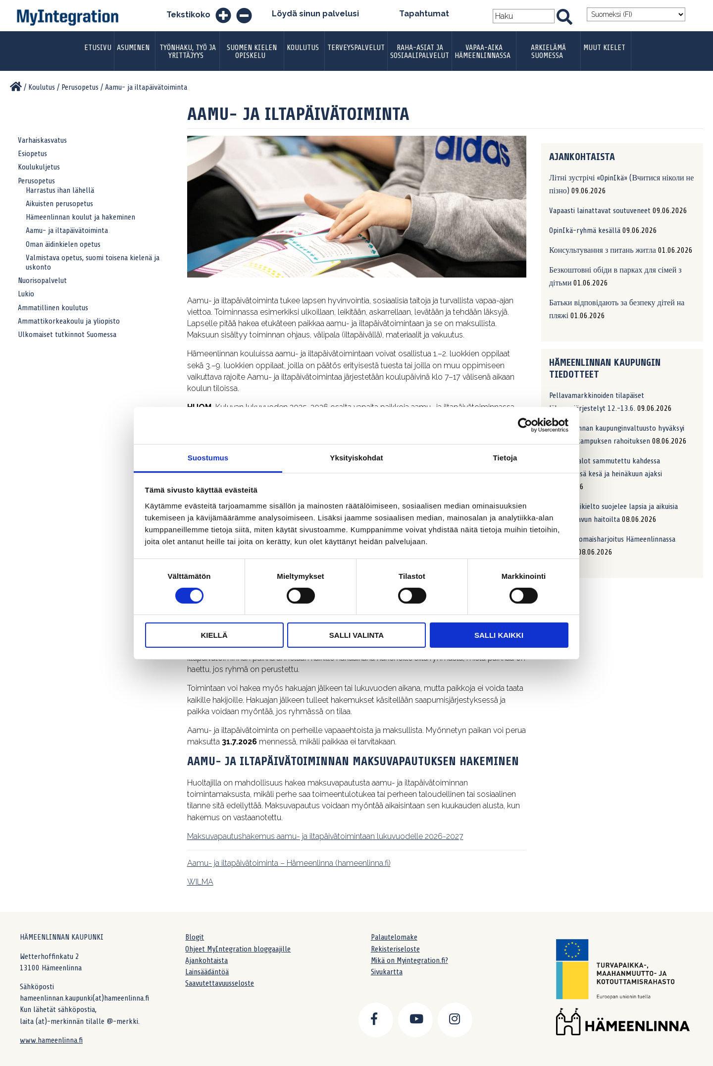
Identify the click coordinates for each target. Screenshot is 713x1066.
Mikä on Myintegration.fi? (409, 960)
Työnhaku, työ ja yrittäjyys (187, 51)
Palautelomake (394, 937)
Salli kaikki (498, 635)
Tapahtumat (424, 13)
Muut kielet (604, 47)
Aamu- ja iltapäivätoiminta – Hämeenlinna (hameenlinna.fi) (289, 863)
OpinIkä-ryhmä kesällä (584, 230)
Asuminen (133, 47)
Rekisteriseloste (395, 949)
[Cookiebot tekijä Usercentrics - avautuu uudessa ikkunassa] (525, 425)
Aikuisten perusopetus (59, 203)
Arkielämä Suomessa (548, 51)
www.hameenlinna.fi (51, 1040)
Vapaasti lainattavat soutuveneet (600, 210)
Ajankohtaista (206, 960)
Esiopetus (32, 153)
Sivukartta (387, 971)
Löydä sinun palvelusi (315, 13)
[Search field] (524, 16)
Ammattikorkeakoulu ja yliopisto (69, 321)
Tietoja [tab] (505, 457)
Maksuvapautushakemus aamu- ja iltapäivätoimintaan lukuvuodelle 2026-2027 (325, 836)
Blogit (194, 937)
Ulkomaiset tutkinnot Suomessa (67, 334)
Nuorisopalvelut (42, 280)
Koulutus (303, 47)
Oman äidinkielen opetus (63, 244)
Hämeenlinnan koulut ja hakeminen (80, 217)
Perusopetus (36, 180)
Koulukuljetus (39, 167)
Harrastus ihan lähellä (60, 190)
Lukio (26, 293)
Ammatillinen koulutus (53, 307)
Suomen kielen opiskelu (252, 51)
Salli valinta (356, 635)
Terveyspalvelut (356, 47)
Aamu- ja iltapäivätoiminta (67, 230)
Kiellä (214, 635)
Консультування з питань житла (602, 250)
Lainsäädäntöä (207, 971)
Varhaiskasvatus (42, 140)
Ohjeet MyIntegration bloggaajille (238, 949)
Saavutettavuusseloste (219, 983)
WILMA (200, 882)
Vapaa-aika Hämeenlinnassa (482, 51)
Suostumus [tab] (208, 457)
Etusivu (97, 47)
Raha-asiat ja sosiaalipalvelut (419, 51)
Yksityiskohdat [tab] (356, 457)
